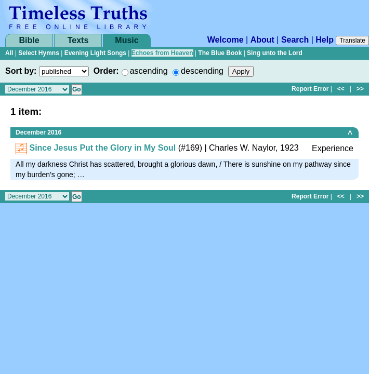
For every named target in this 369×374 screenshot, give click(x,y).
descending (202, 70)
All (9, 53)
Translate (352, 40)
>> (360, 88)
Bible (29, 40)
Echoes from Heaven (162, 53)
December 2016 (38, 132)
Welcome (225, 39)
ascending (149, 70)
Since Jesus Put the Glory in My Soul (102, 147)
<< (341, 88)
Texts (78, 40)
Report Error (310, 88)
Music (126, 40)
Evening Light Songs (95, 53)
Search (295, 39)
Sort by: (20, 70)
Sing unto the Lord (274, 53)
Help (324, 39)
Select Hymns (38, 53)
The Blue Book (220, 53)
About (262, 39)
